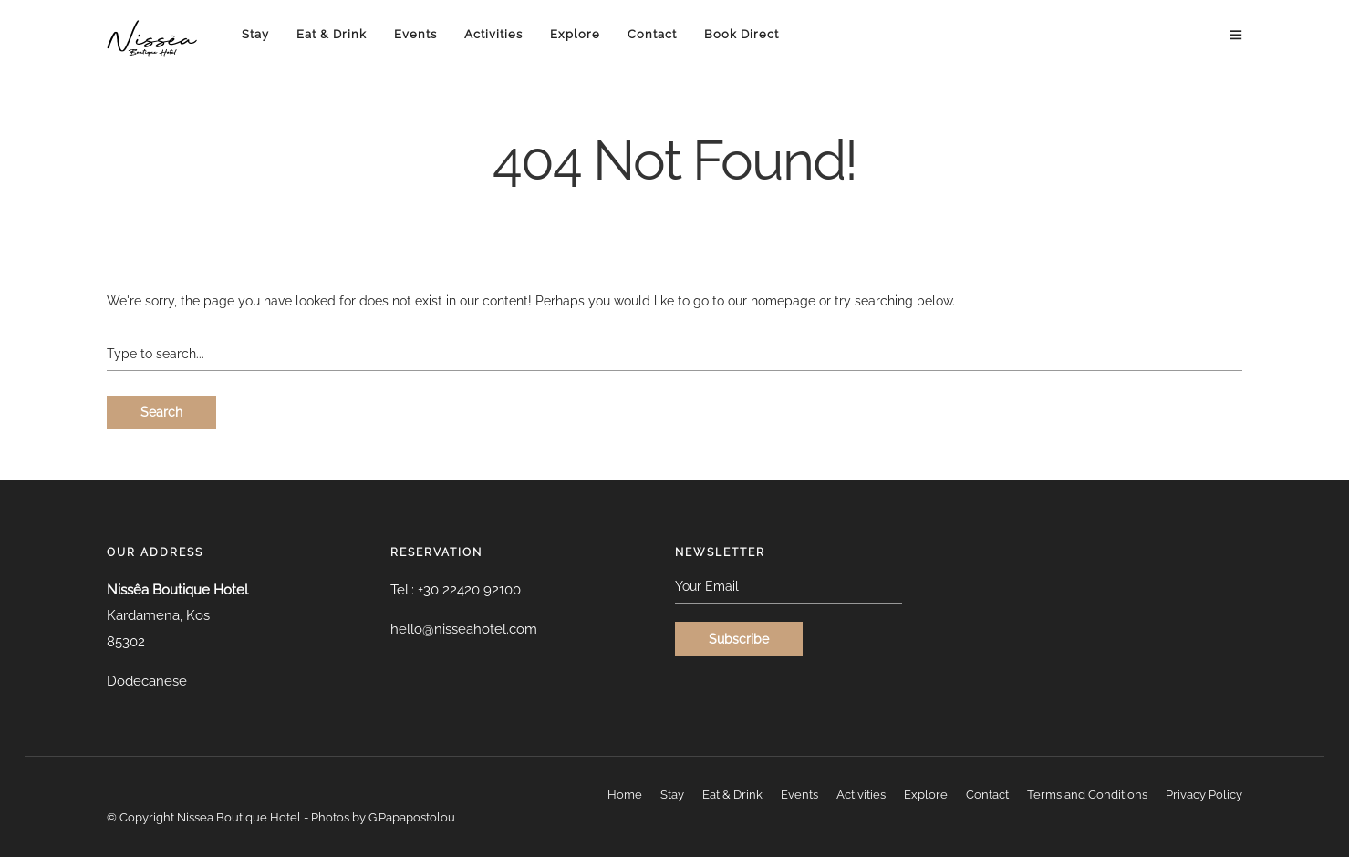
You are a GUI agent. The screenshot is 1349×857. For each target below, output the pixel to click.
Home (624, 794)
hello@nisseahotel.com (463, 629)
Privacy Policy (1204, 794)
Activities (493, 34)
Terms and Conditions (1087, 794)
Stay (255, 34)
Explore (575, 34)
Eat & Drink (331, 34)
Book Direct (741, 34)
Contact (652, 34)
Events (415, 34)
